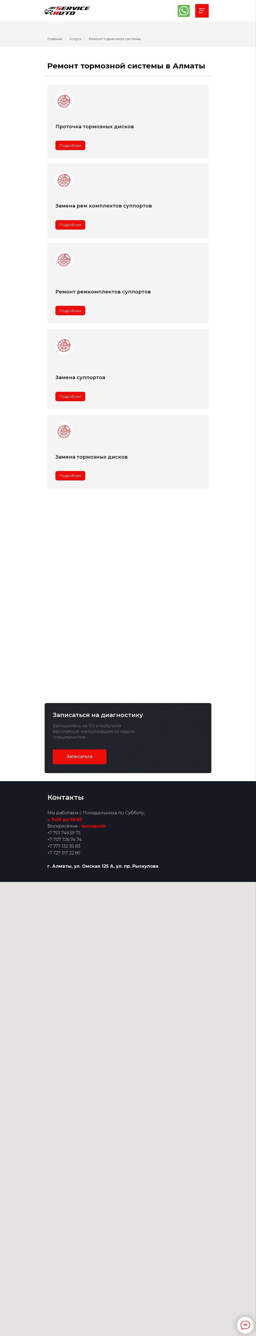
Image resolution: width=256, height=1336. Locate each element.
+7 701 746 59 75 (64, 832)
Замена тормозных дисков (91, 457)
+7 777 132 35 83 (63, 846)
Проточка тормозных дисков (94, 127)
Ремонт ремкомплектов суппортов (103, 292)
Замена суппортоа (80, 377)
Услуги (75, 39)
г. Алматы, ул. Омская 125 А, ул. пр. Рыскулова (102, 866)
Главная (54, 39)
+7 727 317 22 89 (63, 853)
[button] (79, 756)
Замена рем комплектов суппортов (103, 206)
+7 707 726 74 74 (64, 839)
